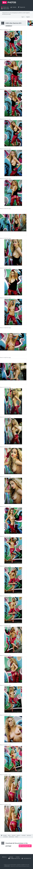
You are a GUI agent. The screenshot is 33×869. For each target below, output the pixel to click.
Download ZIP (25, 846)
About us (4, 857)
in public (24, 835)
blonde (5, 835)
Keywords (22, 7)
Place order (6, 8)
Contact (18, 857)
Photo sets (6, 7)
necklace (29, 835)
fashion (13, 835)
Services (11, 857)
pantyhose (11, 836)
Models (14, 7)
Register (28, 16)
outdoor (5, 836)
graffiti (18, 835)
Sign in (23, 16)
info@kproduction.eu (15, 858)
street (16, 836)
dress (9, 835)
